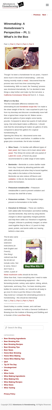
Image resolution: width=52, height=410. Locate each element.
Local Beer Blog (23, 315)
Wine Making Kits (11, 379)
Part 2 (12, 44)
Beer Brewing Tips (12, 347)
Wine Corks (9, 373)
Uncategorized (10, 367)
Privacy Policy (9, 394)
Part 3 (19, 44)
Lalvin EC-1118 (14, 156)
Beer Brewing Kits (12, 341)
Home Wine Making (12, 356)
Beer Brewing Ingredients (15, 338)
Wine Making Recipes (13, 382)
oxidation (12, 179)
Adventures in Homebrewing (24, 405)
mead (25, 81)
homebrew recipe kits (28, 107)
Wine (6, 370)
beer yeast (12, 150)
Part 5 (31, 44)
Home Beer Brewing (12, 353)
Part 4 (25, 44)
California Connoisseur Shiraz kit (17, 95)
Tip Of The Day (10, 365)
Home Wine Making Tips (14, 359)
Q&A (6, 362)
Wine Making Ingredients (14, 376)
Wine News (9, 385)
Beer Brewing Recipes (13, 344)
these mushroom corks (13, 275)
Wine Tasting (9, 388)
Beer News (8, 350)
